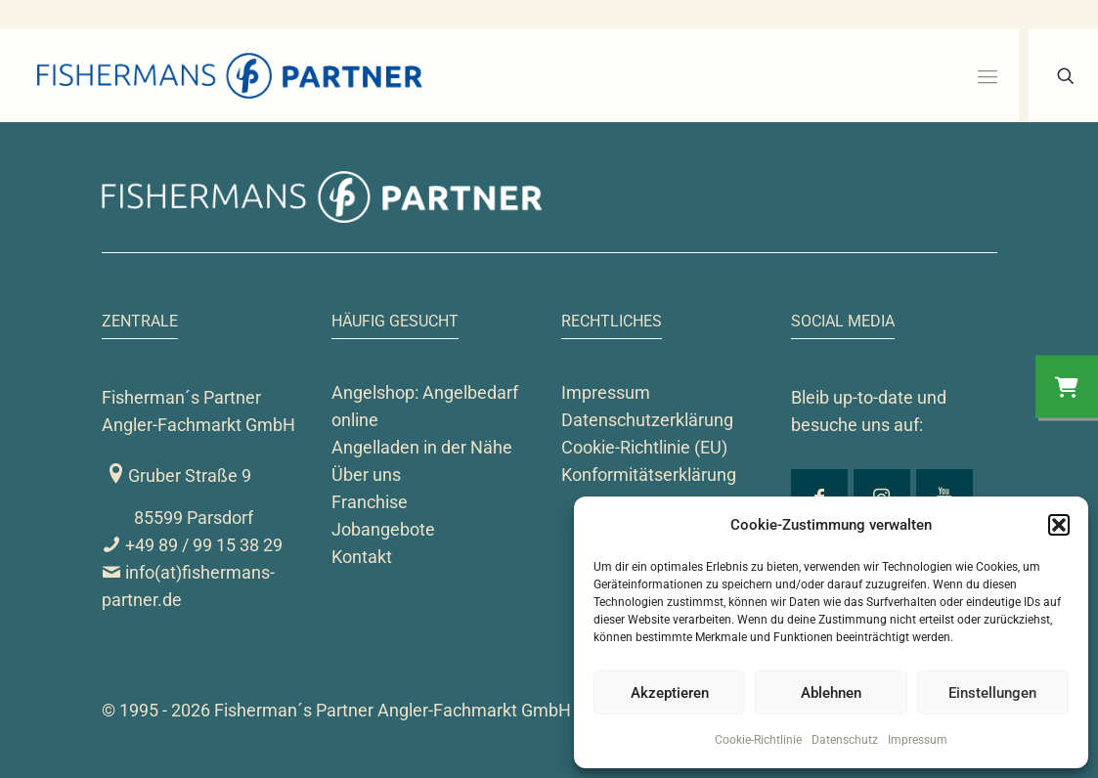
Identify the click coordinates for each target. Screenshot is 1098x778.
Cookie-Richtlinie (758, 740)
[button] (1059, 525)
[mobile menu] (987, 76)
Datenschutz (845, 740)
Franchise (369, 502)
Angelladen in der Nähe (421, 447)
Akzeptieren (670, 693)
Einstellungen (992, 693)
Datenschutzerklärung (647, 420)
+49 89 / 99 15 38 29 (192, 545)
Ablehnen (831, 693)
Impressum (917, 740)
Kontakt (361, 556)
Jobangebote (383, 529)
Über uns (366, 474)
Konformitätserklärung (648, 474)
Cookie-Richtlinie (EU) (644, 447)
